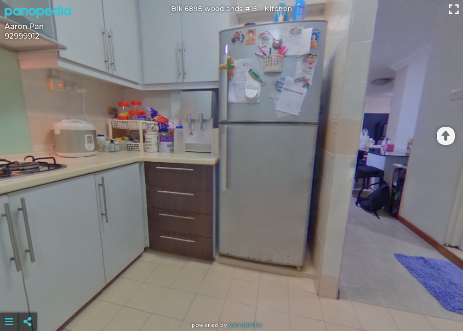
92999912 (22, 36)
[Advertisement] (231, 299)
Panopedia (245, 324)
